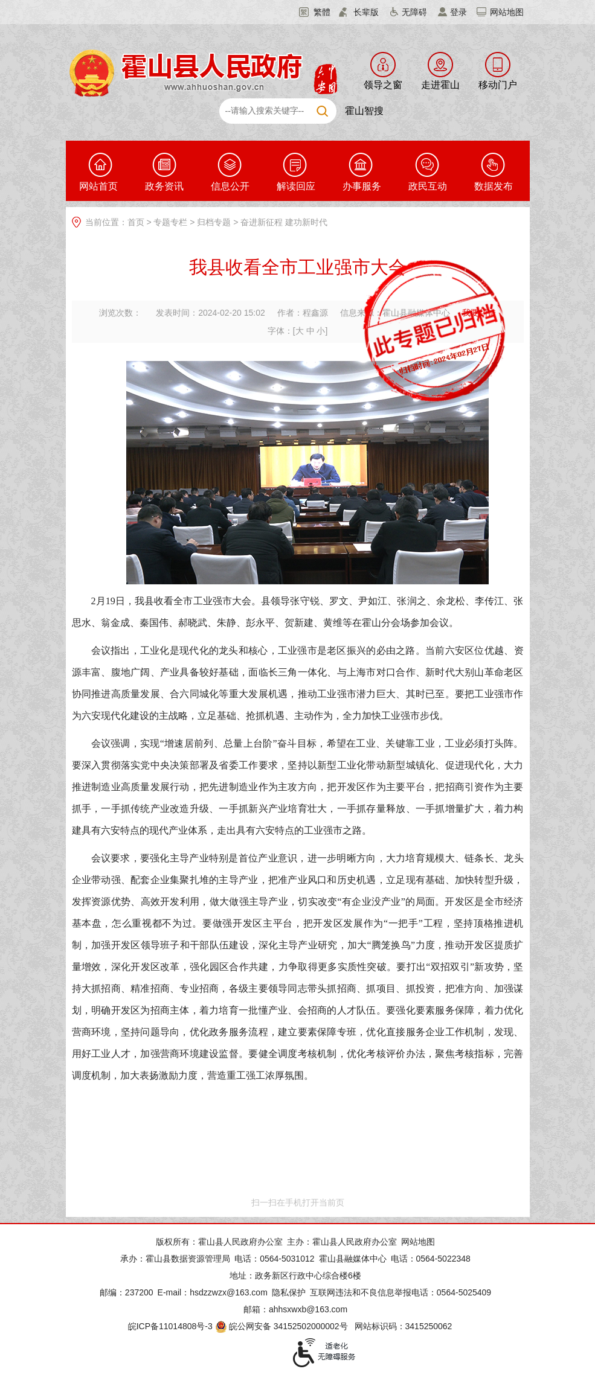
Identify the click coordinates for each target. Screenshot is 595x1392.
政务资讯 (164, 186)
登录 (458, 12)
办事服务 (362, 186)
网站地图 (507, 12)
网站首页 (98, 186)
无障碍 (414, 12)
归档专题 (214, 222)
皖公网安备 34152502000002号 (282, 1326)
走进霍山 (440, 85)
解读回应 (296, 186)
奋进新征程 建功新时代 (283, 222)
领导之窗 (383, 85)
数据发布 (493, 186)
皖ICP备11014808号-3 (170, 1326)
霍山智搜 (364, 111)
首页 (135, 222)
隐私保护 (289, 1292)
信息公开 (230, 186)
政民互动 (427, 186)
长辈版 (366, 12)
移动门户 (497, 85)
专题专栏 (170, 222)
